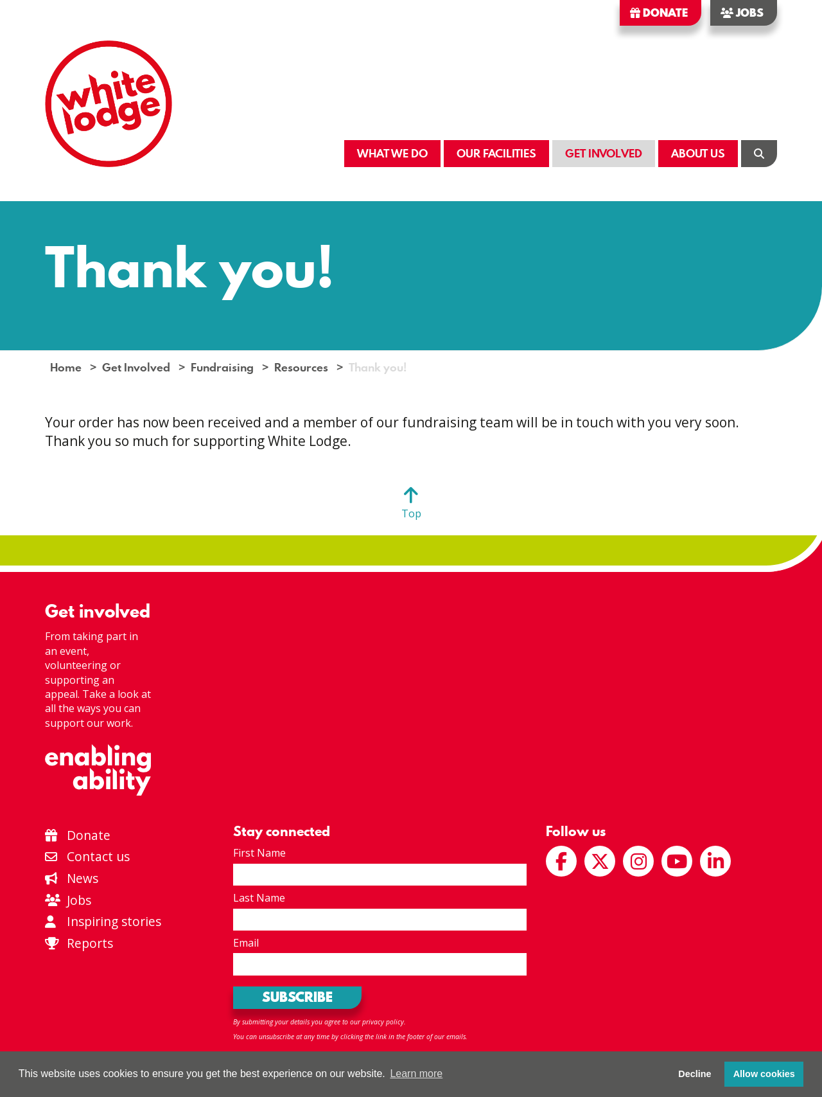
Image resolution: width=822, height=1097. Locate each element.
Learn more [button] (416, 1073)
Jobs (742, 12)
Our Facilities (496, 153)
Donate (659, 12)
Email (246, 943)
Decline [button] (694, 1074)
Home (66, 367)
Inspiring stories (103, 921)
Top (411, 513)
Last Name (259, 898)
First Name (259, 853)
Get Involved (603, 153)
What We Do (392, 153)
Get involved (97, 611)
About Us (698, 153)
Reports (90, 943)
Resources (301, 367)
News (71, 878)
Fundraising (222, 367)
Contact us (87, 856)
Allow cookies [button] (764, 1074)
